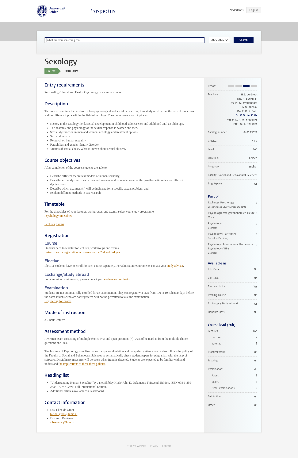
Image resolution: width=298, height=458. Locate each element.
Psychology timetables (58, 215)
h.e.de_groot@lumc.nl (63, 414)
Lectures (49, 224)
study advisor (175, 265)
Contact (166, 446)
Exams (60, 224)
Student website (136, 446)
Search (243, 40)
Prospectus (102, 11)
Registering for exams (57, 301)
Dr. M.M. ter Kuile (246, 115)
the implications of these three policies (82, 363)
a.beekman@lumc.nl (62, 422)
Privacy (154, 446)
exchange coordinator (117, 279)
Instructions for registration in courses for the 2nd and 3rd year (82, 252)
